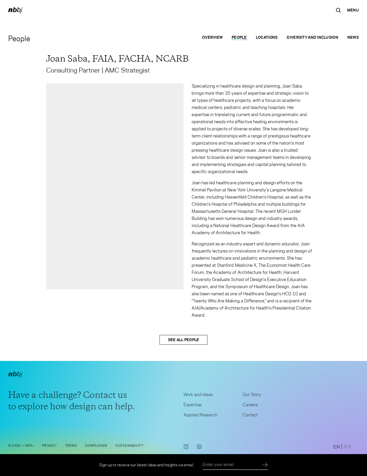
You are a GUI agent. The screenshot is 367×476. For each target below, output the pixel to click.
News (353, 37)
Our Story (252, 396)
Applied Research (200, 416)
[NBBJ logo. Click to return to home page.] (15, 10)
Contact (250, 416)
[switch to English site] (336, 448)
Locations (267, 37)
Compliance (96, 446)
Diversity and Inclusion (312, 37)
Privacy (49, 446)
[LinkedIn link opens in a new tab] (186, 449)
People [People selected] (239, 37)
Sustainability (129, 446)
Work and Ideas (198, 396)
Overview (212, 37)
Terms (71, 446)
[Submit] (265, 465)
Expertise (193, 406)
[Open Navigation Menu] (353, 10)
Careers (250, 406)
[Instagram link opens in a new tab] (199, 449)
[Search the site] (338, 10)
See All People (183, 339)
